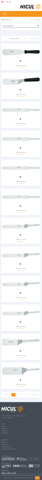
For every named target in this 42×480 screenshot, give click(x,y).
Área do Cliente (6, 447)
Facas (3, 424)
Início (32, 19)
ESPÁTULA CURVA (21, 94)
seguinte (35, 394)
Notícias (3, 442)
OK (37, 478)
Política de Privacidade (8, 449)
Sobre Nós (4, 440)
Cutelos (3, 426)
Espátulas (4, 428)
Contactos (4, 444)
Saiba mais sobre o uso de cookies (23, 477)
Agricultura (4, 430)
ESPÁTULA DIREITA (21, 65)
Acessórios (4, 433)
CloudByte (10, 418)
